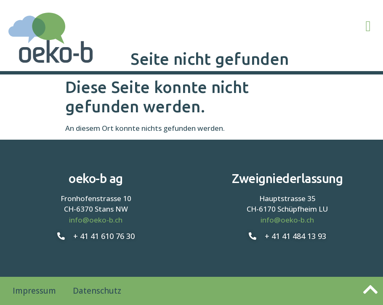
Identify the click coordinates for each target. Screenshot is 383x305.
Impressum (34, 290)
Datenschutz (97, 290)
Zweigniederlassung (287, 178)
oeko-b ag (96, 178)
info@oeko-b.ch (95, 220)
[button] (368, 27)
